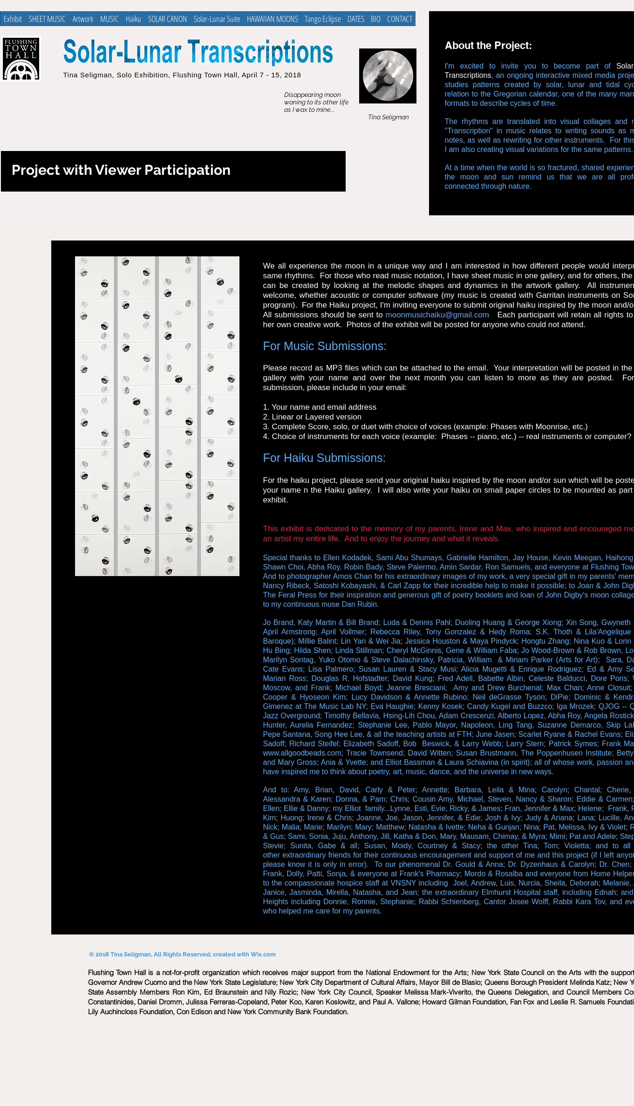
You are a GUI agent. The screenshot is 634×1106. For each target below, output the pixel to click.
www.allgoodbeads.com (302, 753)
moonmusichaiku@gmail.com (437, 314)
